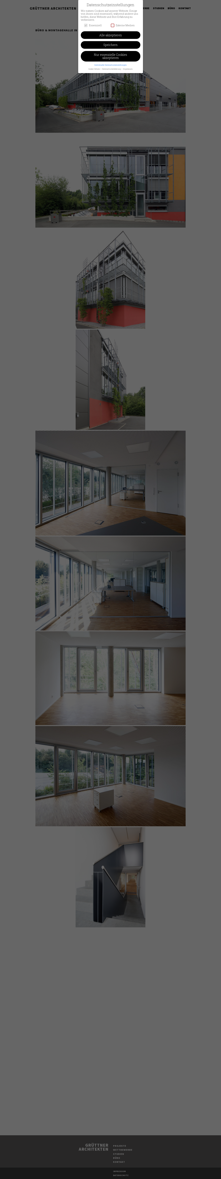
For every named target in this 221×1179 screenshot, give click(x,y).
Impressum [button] (128, 67)
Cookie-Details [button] (94, 67)
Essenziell (93, 23)
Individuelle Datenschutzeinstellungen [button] (110, 63)
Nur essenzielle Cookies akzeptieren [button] (110, 54)
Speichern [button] (110, 43)
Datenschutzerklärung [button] (111, 67)
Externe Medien (123, 23)
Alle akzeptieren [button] (110, 34)
